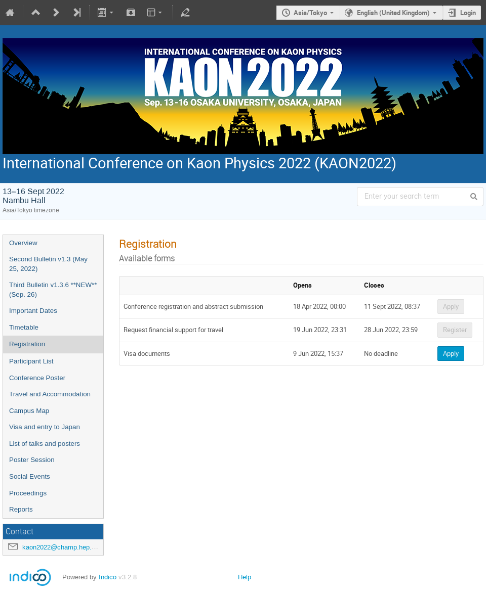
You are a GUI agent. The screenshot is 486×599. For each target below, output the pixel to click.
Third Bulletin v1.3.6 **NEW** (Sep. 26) (53, 289)
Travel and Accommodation (50, 394)
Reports (21, 509)
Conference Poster (37, 378)
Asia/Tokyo (310, 12)
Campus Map (29, 410)
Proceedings (28, 493)
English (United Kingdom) (393, 12)
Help (244, 577)
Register (455, 329)
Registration (27, 344)
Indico (107, 577)
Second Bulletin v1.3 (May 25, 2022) (48, 263)
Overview (23, 243)
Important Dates (33, 310)
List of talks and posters (44, 443)
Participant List (31, 361)
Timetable (23, 327)
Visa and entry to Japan (44, 427)
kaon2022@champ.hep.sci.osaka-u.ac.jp (82, 547)
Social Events (29, 476)
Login (468, 12)
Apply (451, 306)
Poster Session (32, 460)
